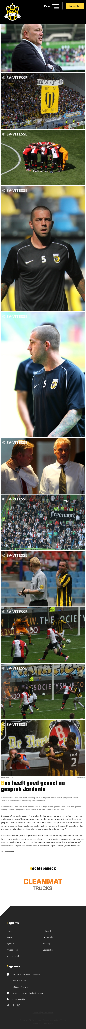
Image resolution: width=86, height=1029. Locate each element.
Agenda (10, 943)
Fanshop (46, 943)
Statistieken (48, 949)
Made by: (36, 1023)
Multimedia (48, 937)
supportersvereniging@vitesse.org (27, 993)
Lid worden (74, 6)
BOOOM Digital (46, 1023)
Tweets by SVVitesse (43, 1012)
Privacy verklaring (20, 999)
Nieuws (10, 937)
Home (9, 931)
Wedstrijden (12, 949)
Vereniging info (13, 956)
